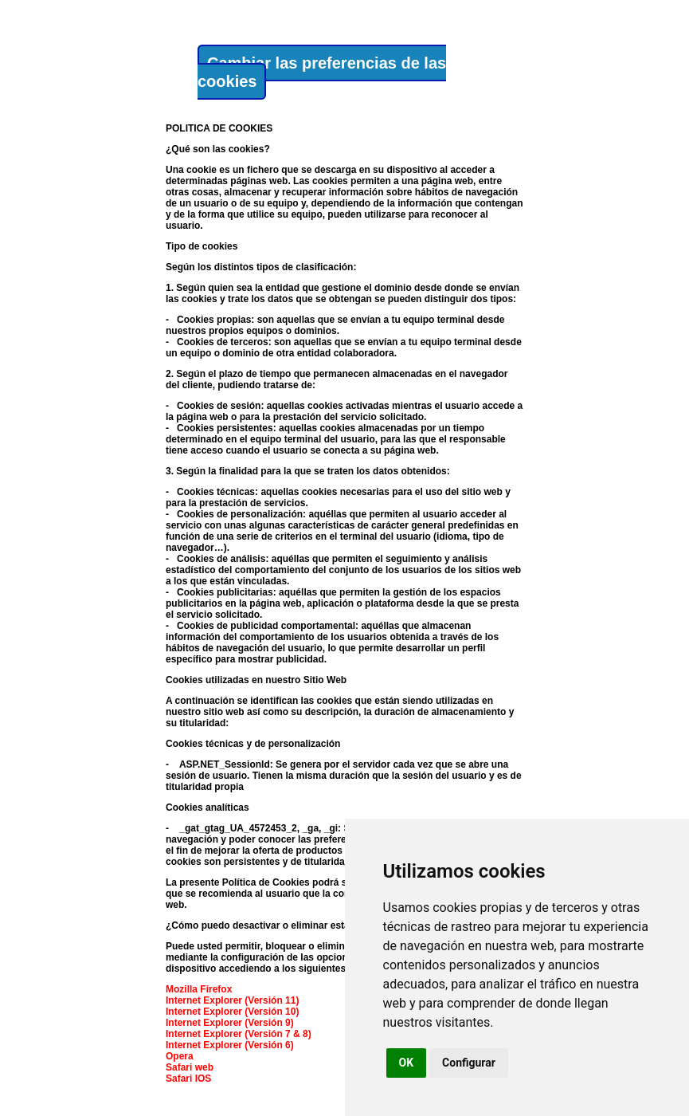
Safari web (189, 1067)
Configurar (468, 1062)
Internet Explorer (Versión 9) (230, 1022)
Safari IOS (188, 1078)
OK (406, 1062)
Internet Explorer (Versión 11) (232, 1000)
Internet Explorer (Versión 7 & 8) (238, 1033)
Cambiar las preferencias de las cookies (322, 72)
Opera (180, 1056)
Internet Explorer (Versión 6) (230, 1045)
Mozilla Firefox (199, 989)
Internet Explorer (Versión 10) (232, 1011)
